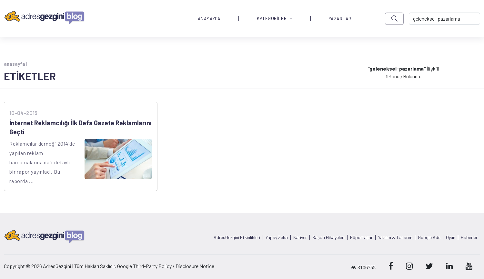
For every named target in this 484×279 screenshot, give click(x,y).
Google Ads (429, 237)
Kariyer (300, 237)
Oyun (450, 237)
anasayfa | (15, 64)
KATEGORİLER (274, 18)
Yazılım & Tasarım (395, 237)
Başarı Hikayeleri (328, 237)
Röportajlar (361, 237)
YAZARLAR (340, 18)
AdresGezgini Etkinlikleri (237, 237)
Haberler (469, 237)
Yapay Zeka (277, 237)
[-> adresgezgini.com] (444, 19)
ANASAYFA (209, 18)
